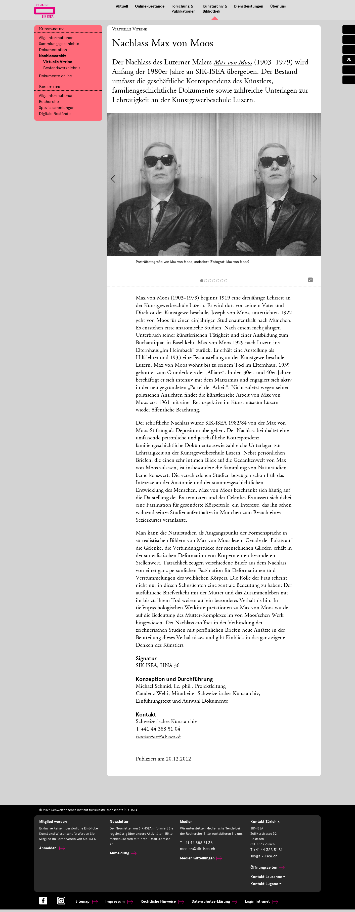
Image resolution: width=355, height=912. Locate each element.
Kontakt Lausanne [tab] (268, 878)
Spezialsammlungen (56, 107)
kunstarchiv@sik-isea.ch (160, 737)
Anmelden (51, 850)
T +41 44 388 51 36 (194, 850)
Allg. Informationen (56, 37)
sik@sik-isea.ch (262, 858)
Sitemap (86, 903)
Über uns (247, 6)
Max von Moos (234, 63)
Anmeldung (122, 856)
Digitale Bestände (55, 113)
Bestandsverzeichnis (61, 67)
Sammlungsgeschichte (59, 43)
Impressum (117, 903)
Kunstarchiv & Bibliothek (182, 9)
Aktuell (86, 6)
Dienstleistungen (217, 6)
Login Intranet (252, 903)
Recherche (49, 101)
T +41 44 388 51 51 (264, 852)
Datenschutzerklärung (207, 903)
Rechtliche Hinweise (158, 903)
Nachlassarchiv (52, 55)
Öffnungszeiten (266, 869)
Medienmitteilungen (199, 865)
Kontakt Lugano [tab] (266, 885)
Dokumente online (55, 75)
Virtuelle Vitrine (57, 61)
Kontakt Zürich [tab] (265, 822)
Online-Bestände (115, 6)
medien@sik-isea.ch (196, 856)
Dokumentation (53, 49)
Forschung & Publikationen (150, 9)
